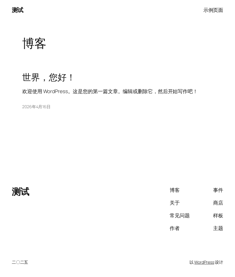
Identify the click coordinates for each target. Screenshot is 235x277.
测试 (17, 10)
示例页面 (213, 10)
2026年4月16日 (36, 106)
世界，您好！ (48, 77)
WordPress (204, 262)
